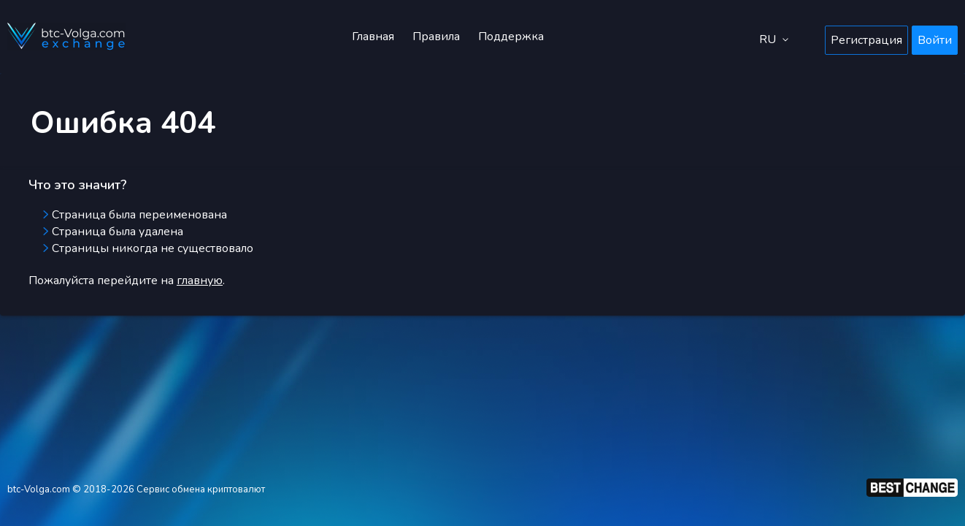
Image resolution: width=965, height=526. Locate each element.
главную (200, 280)
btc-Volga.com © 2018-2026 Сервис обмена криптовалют (136, 489)
